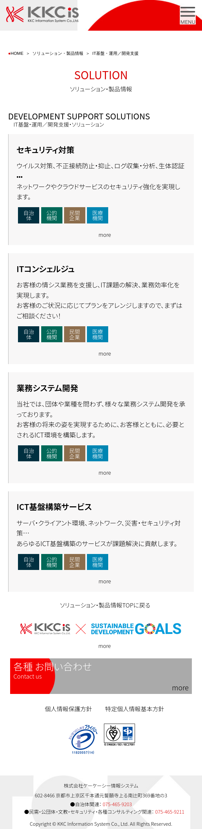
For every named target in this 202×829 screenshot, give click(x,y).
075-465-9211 (169, 811)
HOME (17, 53)
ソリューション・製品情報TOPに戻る (101, 605)
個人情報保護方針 (68, 708)
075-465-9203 (117, 804)
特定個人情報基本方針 (134, 708)
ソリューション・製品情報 (57, 53)
